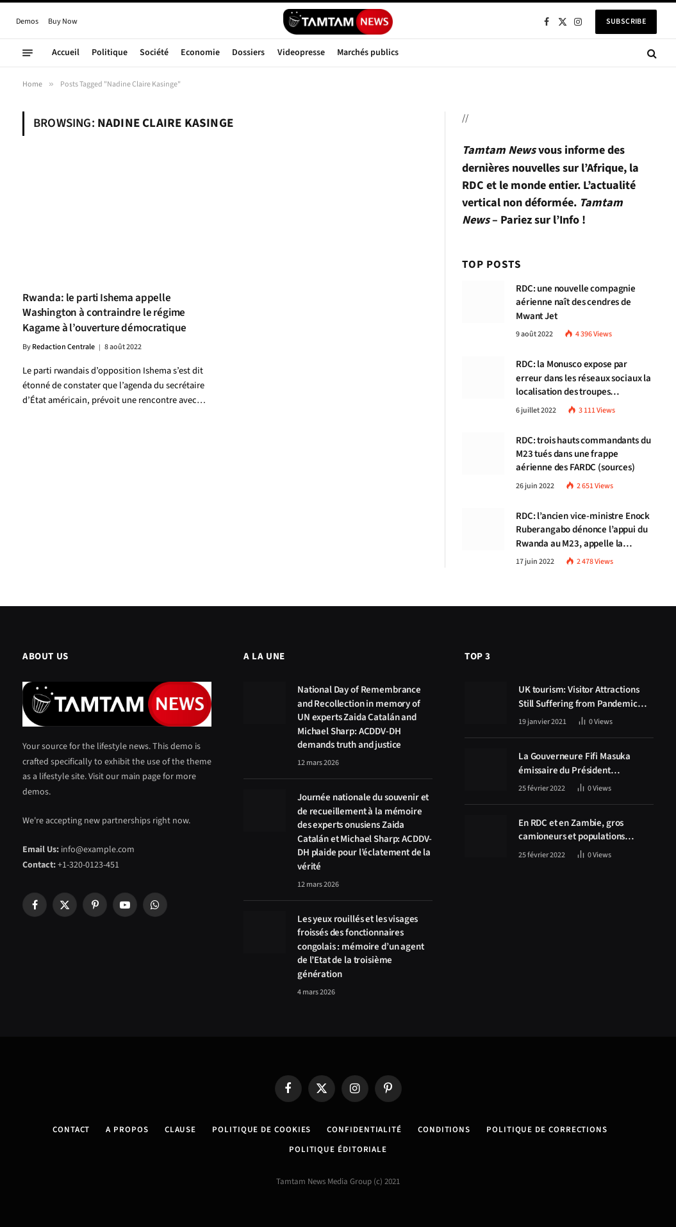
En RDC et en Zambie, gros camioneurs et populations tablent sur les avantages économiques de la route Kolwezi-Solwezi (571, 830)
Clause (180, 1129)
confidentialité (364, 1129)
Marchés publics (368, 52)
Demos (27, 21)
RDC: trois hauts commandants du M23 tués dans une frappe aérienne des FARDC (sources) (583, 454)
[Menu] (27, 53)
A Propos (127, 1129)
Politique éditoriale (338, 1149)
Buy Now (63, 21)
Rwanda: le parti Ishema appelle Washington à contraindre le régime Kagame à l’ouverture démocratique (104, 313)
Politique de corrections (546, 1129)
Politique (110, 52)
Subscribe (626, 21)
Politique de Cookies (261, 1129)
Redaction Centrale (63, 347)
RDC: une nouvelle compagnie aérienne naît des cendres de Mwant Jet (576, 302)
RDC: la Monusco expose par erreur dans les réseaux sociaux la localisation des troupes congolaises (583, 378)
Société (154, 52)
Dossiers (248, 52)
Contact (71, 1129)
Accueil (65, 52)
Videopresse (301, 52)
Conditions (444, 1129)
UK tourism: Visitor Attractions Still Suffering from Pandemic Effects (578, 697)
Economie (200, 52)
